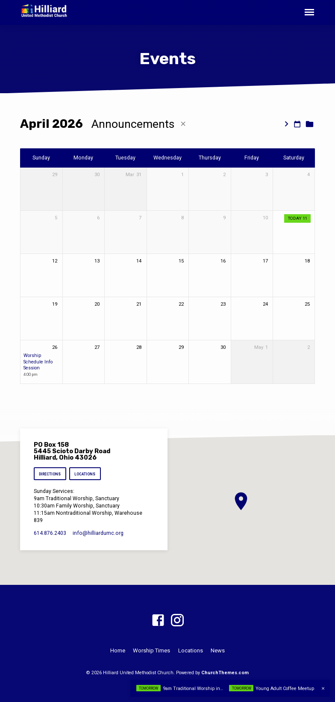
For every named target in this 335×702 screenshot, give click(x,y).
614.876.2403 (50, 533)
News (218, 650)
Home (117, 650)
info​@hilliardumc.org (98, 533)
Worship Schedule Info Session (38, 362)
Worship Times (151, 650)
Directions (50, 474)
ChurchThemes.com (225, 672)
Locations (85, 474)
